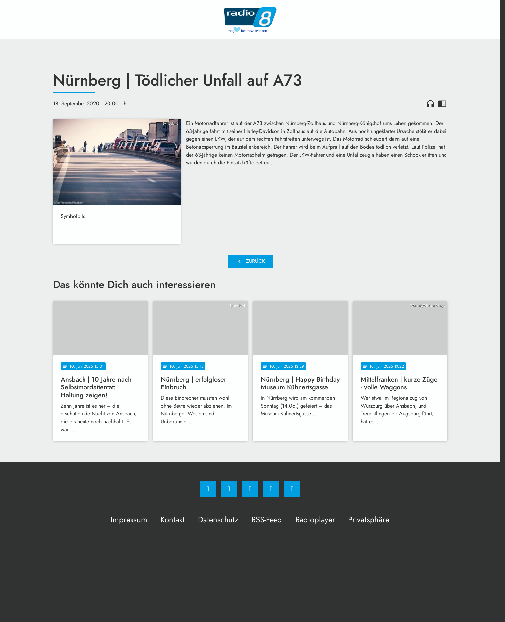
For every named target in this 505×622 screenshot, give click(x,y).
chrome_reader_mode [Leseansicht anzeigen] (442, 103)
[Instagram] (229, 489)
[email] (292, 489)
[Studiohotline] (271, 489)
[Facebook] (208, 489)
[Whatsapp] (250, 489)
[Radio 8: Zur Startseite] (250, 20)
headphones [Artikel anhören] (430, 103)
